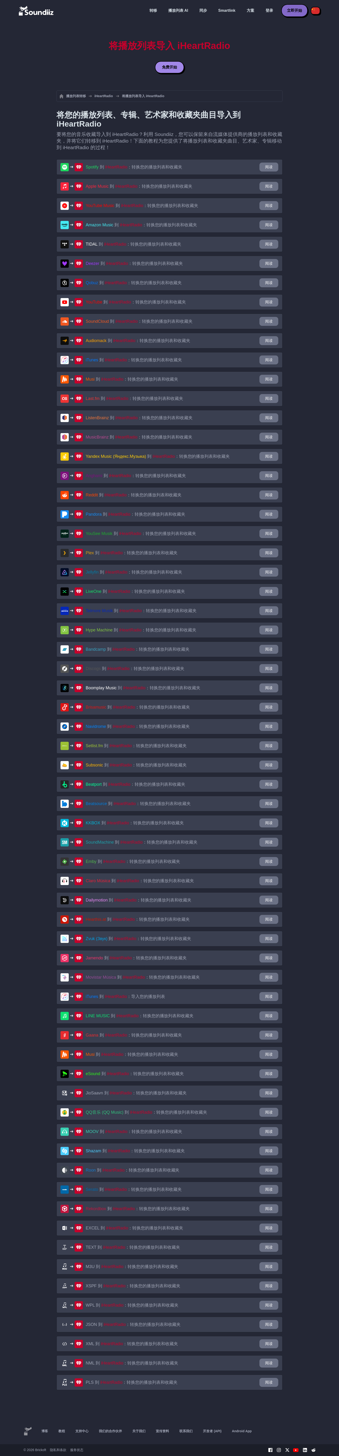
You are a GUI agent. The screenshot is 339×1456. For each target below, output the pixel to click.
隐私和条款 (58, 1450)
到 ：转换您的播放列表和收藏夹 (134, 167)
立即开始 (294, 10)
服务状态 (76, 1450)
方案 (250, 10)
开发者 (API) (212, 1431)
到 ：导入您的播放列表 (125, 996)
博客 (44, 1431)
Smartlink (226, 10)
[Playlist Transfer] (36, 10)
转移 (153, 10)
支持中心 (82, 1431)
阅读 (269, 167)
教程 (61, 1431)
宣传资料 (162, 1431)
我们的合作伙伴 (110, 1431)
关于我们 (138, 1431)
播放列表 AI (178, 10)
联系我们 (186, 1431)
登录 (269, 10)
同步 (203, 10)
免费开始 (169, 67)
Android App (242, 1431)
